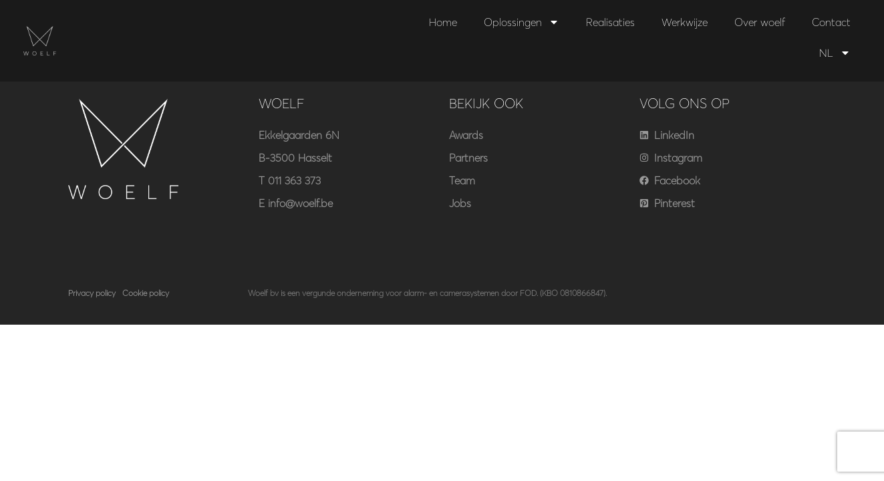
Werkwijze (684, 22)
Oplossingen (521, 22)
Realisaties (610, 22)
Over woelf (759, 22)
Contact (831, 22)
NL (835, 53)
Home (443, 22)
